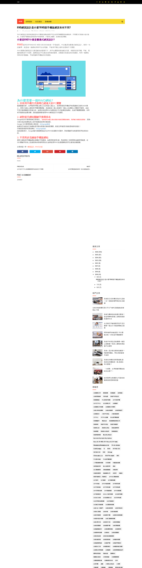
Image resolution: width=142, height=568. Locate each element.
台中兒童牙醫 (116, 180)
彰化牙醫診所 (104, 369)
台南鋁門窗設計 (117, 323)
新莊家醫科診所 (116, 376)
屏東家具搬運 (97, 351)
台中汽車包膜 (106, 267)
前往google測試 (41, 129)
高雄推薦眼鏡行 (98, 463)
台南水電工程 (97, 302)
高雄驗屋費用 (97, 526)
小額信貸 (96, 348)
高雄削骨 (105, 445)
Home (18, 2)
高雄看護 (96, 212)
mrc (118, 236)
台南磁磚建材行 (98, 309)
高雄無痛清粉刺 (98, 480)
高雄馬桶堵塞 (97, 215)
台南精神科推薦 (98, 313)
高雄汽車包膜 (110, 470)
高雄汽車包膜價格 (98, 473)
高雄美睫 (105, 494)
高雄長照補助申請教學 (110, 515)
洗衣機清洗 (104, 393)
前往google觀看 (45, 124)
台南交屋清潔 (109, 288)
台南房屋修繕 (97, 177)
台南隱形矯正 (106, 327)
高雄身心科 (116, 505)
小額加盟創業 (115, 194)
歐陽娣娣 (103, 390)
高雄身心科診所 (105, 212)
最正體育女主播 (107, 379)
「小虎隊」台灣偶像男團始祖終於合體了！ (114, 150)
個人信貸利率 (106, 246)
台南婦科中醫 (106, 295)
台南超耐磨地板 (98, 323)
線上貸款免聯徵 (98, 407)
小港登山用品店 (110, 344)
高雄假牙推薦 (108, 438)
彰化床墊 (115, 365)
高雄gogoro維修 (109, 431)
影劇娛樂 (48, 21)
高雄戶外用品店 (114, 177)
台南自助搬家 (109, 191)
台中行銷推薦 (117, 271)
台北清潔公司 (106, 184)
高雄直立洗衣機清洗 (99, 487)
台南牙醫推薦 (116, 306)
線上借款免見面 (112, 403)
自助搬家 (100, 410)
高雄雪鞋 (110, 519)
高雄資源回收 (97, 505)
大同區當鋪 (106, 337)
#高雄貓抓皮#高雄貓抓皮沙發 (101, 226)
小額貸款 (110, 348)
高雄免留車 (97, 442)
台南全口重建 (97, 292)
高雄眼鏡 (109, 487)
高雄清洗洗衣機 (105, 477)
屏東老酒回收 (114, 351)
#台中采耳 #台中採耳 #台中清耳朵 (103, 219)
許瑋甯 (119, 410)
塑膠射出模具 (97, 337)
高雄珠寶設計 (117, 480)
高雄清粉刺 (115, 477)
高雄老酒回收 (106, 498)
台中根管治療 (116, 264)
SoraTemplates (21, 565)
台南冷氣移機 (114, 292)
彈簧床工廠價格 (106, 365)
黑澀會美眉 (105, 529)
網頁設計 (36, 31)
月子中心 (96, 198)
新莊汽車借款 (97, 379)
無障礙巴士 (97, 397)
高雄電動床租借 (98, 522)
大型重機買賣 (115, 337)
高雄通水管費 (116, 512)
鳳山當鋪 (115, 526)
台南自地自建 (97, 316)
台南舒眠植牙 (118, 191)
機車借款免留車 (112, 386)
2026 (97, 32)
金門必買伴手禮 (107, 424)
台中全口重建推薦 (114, 257)
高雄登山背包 (97, 484)
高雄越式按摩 (106, 505)
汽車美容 (96, 393)
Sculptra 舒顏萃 (109, 236)
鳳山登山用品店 (107, 215)
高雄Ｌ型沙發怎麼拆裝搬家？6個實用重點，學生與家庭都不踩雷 (114, 133)
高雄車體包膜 (108, 508)
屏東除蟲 (104, 355)
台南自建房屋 (97, 320)
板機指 (106, 383)
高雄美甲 (115, 491)
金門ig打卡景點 (115, 421)
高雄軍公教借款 (98, 512)
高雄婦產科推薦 (98, 456)
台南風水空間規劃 (98, 330)
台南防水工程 (97, 327)
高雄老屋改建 (114, 494)
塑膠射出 (112, 334)
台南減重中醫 (106, 306)
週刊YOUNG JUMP (98, 421)
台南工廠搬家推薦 (110, 299)
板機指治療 (113, 383)
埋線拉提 (105, 334)
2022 (97, 44)
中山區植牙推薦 (106, 180)
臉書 (95, 410)
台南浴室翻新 (97, 306)
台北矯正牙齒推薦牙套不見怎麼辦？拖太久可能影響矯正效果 (114, 106)
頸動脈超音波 (103, 428)
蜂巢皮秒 (113, 410)
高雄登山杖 (97, 208)
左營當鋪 (105, 358)
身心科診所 (106, 417)
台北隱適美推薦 (110, 285)
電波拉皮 (104, 201)
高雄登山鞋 (106, 484)
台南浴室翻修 (116, 302)
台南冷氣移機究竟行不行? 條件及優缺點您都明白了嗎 (108, 89)
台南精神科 (118, 309)
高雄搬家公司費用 (109, 463)
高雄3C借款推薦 (98, 431)
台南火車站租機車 (98, 191)
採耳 (95, 372)
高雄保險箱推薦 (98, 438)
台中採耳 (96, 260)
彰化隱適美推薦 (114, 369)
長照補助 (116, 424)
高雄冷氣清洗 (97, 445)
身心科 (113, 414)
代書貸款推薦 (116, 243)
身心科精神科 (97, 417)
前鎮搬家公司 (106, 253)
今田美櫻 (108, 243)
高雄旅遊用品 (97, 466)
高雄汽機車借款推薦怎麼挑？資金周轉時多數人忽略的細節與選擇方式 (114, 97)
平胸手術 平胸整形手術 (116, 358)
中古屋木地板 (97, 239)
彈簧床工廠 (97, 365)
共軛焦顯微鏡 (106, 250)
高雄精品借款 (106, 491)
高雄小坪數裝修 (98, 459)
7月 (98, 65)
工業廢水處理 (97, 358)
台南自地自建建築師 (108, 316)
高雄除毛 (96, 519)
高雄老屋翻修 (97, 498)
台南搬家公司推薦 (98, 187)
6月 (98, 68)
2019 (96, 52)
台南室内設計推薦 (98, 299)
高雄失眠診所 (109, 452)
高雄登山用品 (105, 208)
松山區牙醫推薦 (114, 198)
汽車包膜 (105, 177)
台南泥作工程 (106, 302)
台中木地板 (97, 264)
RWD (53, 31)
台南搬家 (115, 184)
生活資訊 (38, 21)
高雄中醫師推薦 (98, 435)
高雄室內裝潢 (108, 456)
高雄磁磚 (116, 487)
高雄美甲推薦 (97, 494)
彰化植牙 (96, 369)
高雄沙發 (108, 473)
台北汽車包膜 (117, 278)
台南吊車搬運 (97, 295)
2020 (97, 49)
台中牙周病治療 (98, 271)
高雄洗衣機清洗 (117, 473)
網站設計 (42, 31)
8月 (98, 57)
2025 (97, 35)
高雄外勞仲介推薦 (98, 452)
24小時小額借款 (116, 226)
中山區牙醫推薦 (107, 239)
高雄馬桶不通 (108, 522)
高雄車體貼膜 (118, 508)
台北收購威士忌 (107, 278)
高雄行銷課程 (106, 501)
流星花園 (119, 393)
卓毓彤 (120, 253)
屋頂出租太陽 (118, 348)
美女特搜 (114, 407)
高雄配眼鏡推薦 (98, 515)
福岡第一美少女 (105, 400)
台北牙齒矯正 (110, 281)
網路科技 (48, 31)
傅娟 (114, 246)
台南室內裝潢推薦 (117, 295)
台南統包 (106, 313)
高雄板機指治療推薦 (108, 466)
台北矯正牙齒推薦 (98, 285)
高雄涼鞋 (96, 477)
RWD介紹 (38, 147)
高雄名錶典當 (97, 449)
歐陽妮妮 (96, 390)
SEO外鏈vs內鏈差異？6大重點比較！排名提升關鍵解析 (113, 114)
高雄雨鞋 (103, 519)
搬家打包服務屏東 (103, 372)
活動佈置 (111, 393)
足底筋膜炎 (106, 414)
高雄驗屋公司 (117, 522)
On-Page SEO (97, 233)
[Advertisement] (53, 228)
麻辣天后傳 (97, 529)
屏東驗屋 (111, 355)
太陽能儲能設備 (98, 341)
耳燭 (120, 407)
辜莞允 (113, 417)
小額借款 (103, 348)
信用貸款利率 (97, 246)
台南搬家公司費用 (110, 187)
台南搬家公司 (97, 173)
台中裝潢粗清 (97, 274)
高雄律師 (96, 205)
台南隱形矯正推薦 (117, 327)
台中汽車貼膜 (116, 267)
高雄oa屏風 (119, 431)
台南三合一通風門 (98, 288)
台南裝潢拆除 (106, 320)
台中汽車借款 (97, 267)
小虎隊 (118, 344)
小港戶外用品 (105, 194)
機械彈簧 (103, 386)
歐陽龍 (110, 390)
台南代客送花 (118, 288)
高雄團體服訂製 (107, 449)
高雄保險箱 (117, 435)
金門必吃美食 (97, 424)
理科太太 (109, 397)
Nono (108, 229)
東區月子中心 (117, 379)
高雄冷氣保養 (117, 442)
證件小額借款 (97, 414)
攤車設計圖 (113, 372)
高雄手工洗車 (115, 459)
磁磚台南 (96, 400)
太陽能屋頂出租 (108, 341)
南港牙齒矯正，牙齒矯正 (100, 257)
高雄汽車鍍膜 (114, 205)
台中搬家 (103, 260)
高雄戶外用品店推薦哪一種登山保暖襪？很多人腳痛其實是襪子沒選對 (114, 124)
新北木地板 (106, 376)
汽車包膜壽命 (117, 390)
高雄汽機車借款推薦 (99, 470)
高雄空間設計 (97, 491)
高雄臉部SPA (97, 501)
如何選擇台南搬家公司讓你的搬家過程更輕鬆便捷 (114, 159)
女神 (116, 341)
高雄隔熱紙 (97, 180)
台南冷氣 (105, 292)
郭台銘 (107, 421)
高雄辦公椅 (107, 512)
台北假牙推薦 (118, 274)
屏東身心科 (97, 355)
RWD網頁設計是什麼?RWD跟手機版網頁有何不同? (110, 61)
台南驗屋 (108, 330)
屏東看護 (105, 351)
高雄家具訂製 (117, 456)
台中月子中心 (97, 184)
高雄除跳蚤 (115, 212)
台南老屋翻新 (115, 313)
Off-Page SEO (116, 229)
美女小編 (106, 407)
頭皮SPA (96, 428)
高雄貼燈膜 (115, 501)
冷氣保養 (115, 250)
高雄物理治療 (108, 480)
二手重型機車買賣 (98, 243)
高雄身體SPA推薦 (98, 508)
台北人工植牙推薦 (108, 274)
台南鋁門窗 (107, 323)
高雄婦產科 (118, 452)
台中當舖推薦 (108, 271)
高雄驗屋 (112, 173)
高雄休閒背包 (108, 435)
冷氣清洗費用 (97, 253)
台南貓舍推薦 (116, 320)
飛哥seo (112, 428)
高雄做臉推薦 (117, 438)
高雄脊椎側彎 (116, 498)
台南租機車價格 (108, 309)
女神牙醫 (96, 344)
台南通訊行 (97, 194)
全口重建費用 (97, 250)
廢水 (95, 362)
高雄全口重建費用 (107, 442)
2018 (96, 55)
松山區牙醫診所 (98, 383)
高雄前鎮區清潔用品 (115, 445)
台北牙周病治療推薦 (99, 281)
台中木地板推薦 (106, 264)
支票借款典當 (97, 376)
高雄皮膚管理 (115, 208)
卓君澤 (114, 253)
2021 (96, 46)
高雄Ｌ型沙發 (106, 526)
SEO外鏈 (110, 233)
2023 (97, 41)
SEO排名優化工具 (98, 236)
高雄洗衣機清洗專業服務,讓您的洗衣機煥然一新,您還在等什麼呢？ (113, 142)
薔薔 (107, 410)
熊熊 (103, 397)
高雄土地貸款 (117, 449)
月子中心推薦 (104, 198)
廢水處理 (100, 362)
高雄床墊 (106, 459)
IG (104, 229)
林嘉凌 (120, 383)
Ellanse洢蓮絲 (97, 229)
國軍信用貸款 (97, 334)
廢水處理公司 (109, 362)
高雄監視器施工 (116, 484)
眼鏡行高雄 (117, 397)
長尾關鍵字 (97, 201)
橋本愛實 (96, 386)
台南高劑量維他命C (118, 330)
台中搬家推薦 (111, 260)
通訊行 (119, 417)
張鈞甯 (117, 362)
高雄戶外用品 (104, 205)
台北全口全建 (97, 278)
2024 (97, 38)
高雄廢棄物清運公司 (114, 201)
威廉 (102, 344)
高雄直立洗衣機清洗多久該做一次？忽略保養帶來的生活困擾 (114, 81)
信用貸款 (29, 21)
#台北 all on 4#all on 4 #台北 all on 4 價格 (106, 222)
